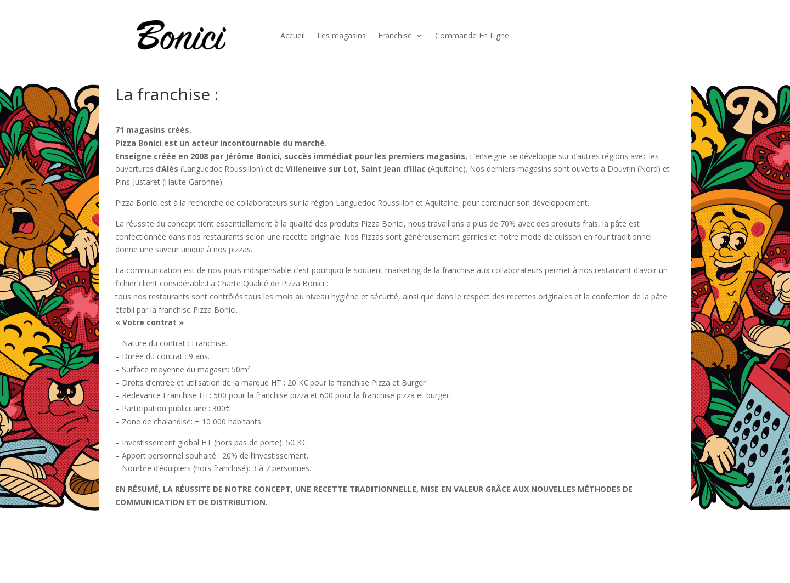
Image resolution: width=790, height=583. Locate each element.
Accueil (292, 35)
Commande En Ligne (472, 35)
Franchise (395, 35)
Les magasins (341, 35)
